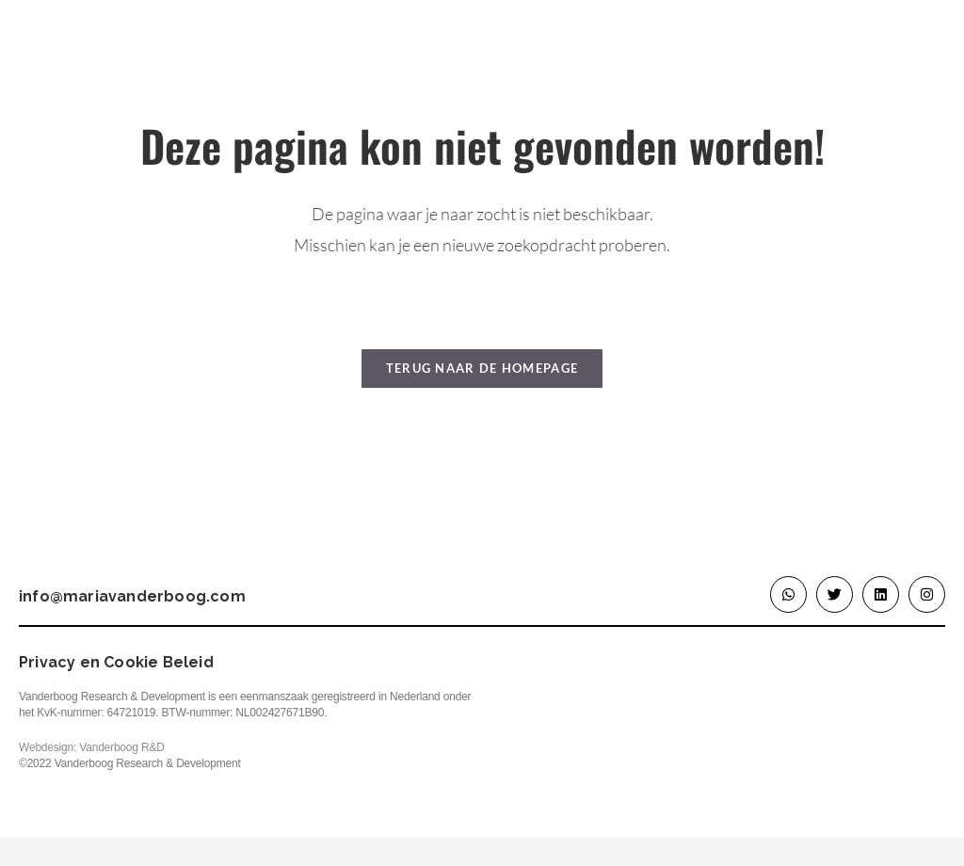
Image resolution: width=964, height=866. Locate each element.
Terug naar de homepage (482, 368)
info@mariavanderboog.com (132, 596)
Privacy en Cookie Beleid (116, 662)
